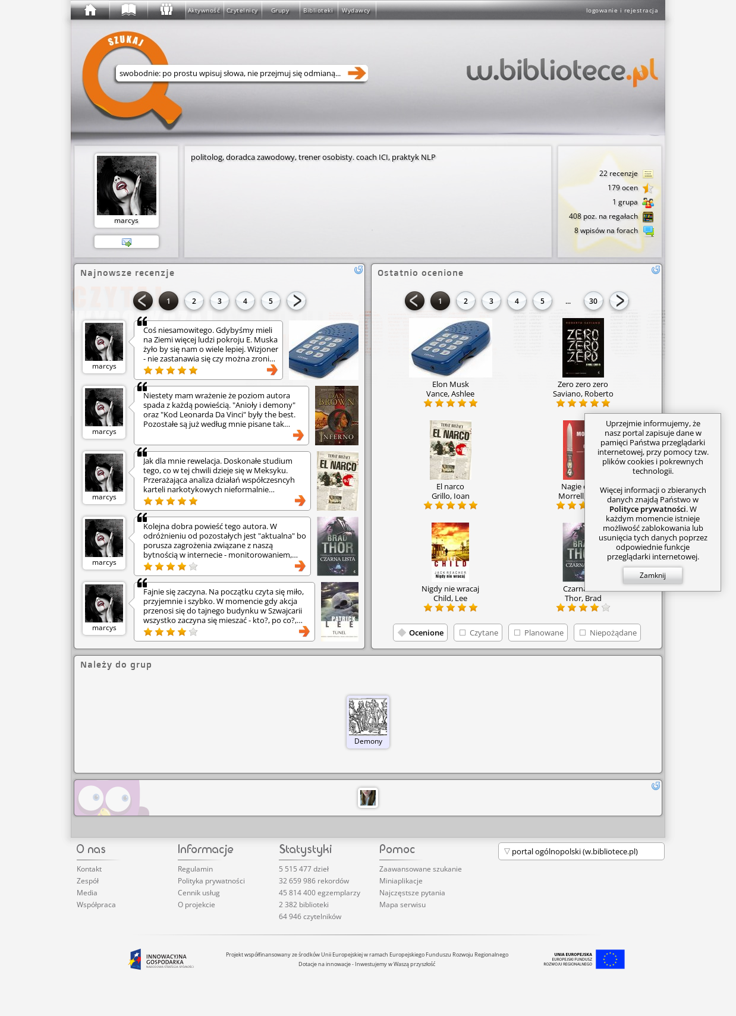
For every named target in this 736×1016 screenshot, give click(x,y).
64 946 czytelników (310, 916)
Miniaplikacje (401, 881)
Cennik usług (199, 893)
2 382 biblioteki (304, 904)
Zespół (88, 881)
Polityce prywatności (647, 509)
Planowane (544, 632)
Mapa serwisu (402, 904)
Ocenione (426, 632)
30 (593, 301)
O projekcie (196, 904)
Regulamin (195, 869)
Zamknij (653, 575)
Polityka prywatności (211, 881)
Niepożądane (613, 632)
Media (87, 893)
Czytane (484, 632)
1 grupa (633, 203)
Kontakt (89, 869)
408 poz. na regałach (611, 217)
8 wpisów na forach (614, 231)
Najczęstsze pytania (412, 893)
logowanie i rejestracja (622, 10)
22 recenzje (626, 174)
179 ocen (631, 188)
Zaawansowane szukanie (420, 869)
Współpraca (96, 904)
